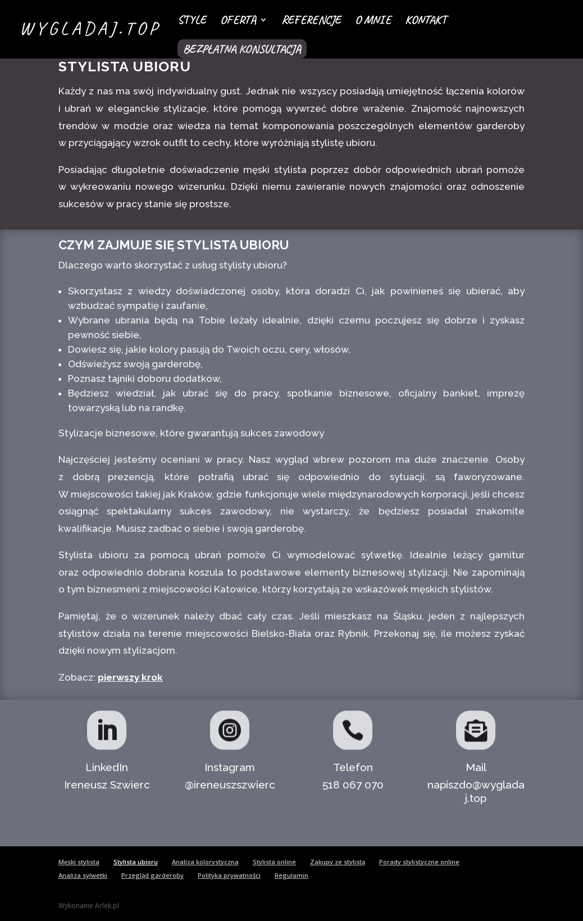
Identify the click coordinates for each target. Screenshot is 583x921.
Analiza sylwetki (82, 875)
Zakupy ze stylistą (337, 862)
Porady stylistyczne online (419, 862)
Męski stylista (78, 862)
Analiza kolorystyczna (205, 862)
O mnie (373, 21)
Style (191, 21)
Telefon (353, 767)
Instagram (229, 767)
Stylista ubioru (135, 862)
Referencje (311, 21)
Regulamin (291, 875)
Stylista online (274, 862)
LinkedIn (106, 767)
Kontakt (426, 21)
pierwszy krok (130, 677)
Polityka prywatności (229, 875)
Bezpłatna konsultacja (242, 49)
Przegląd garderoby (152, 875)
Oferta (238, 21)
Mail (476, 767)
